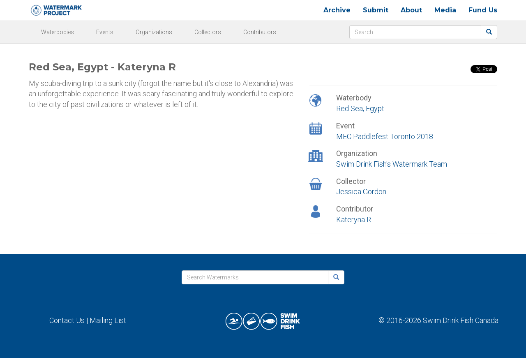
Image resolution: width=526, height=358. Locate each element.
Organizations (154, 32)
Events (104, 32)
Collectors (207, 32)
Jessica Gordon (361, 191)
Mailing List (108, 320)
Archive (337, 10)
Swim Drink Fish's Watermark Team (391, 164)
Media (445, 10)
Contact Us (67, 320)
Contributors (259, 32)
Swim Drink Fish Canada (460, 320)
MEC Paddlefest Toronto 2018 (384, 136)
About (411, 10)
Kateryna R (353, 219)
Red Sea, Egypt (360, 108)
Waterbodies (57, 32)
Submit (375, 10)
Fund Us (482, 10)
